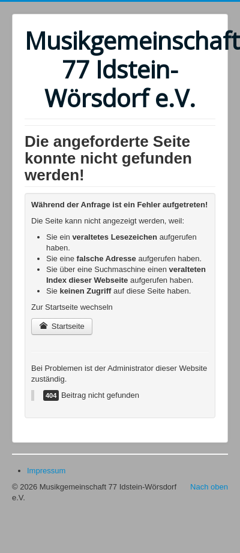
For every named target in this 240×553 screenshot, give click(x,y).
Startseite (62, 326)
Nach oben (209, 486)
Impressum (46, 470)
